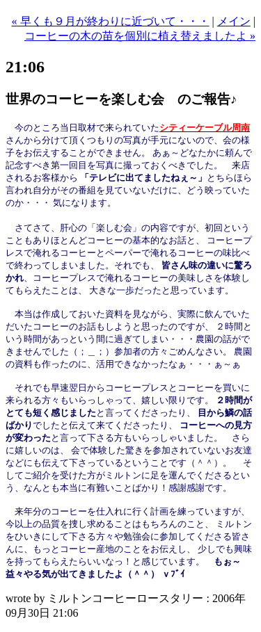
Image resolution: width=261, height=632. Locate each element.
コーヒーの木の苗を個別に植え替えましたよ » (139, 36)
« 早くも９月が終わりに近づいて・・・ (110, 21)
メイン (234, 21)
